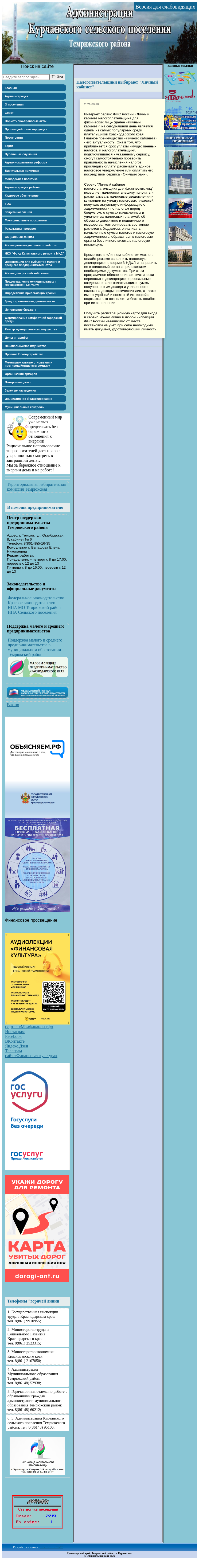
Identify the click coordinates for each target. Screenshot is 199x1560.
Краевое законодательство (31, 602)
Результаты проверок (20, 228)
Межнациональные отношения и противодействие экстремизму (28, 364)
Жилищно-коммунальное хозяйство (31, 245)
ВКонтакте (15, 1041)
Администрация (16, 96)
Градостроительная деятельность (30, 301)
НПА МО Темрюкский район (34, 607)
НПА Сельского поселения (32, 612)
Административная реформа (26, 162)
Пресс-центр (14, 137)
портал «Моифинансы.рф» (29, 1027)
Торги (9, 145)
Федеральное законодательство (36, 598)
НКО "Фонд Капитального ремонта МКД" (34, 253)
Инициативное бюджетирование (28, 398)
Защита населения (18, 212)
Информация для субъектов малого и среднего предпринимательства (32, 263)
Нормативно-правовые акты (25, 121)
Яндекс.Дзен (16, 1046)
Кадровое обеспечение (21, 195)
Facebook (13, 1036)
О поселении (14, 104)
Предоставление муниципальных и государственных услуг (31, 283)
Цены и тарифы (16, 337)
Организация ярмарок (21, 374)
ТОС (8, 203)
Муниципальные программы (26, 220)
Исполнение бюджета (20, 309)
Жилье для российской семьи (27, 273)
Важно (13, 704)
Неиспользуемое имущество (25, 345)
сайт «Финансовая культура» (31, 1055)
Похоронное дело (17, 382)
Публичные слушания (21, 154)
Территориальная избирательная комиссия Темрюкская (36, 486)
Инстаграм (15, 1031)
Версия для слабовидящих (165, 7)
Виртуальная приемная (22, 170)
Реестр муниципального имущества (31, 329)
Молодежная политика (21, 179)
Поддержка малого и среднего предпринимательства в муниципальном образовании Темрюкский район (35, 647)
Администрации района (22, 187)
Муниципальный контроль (24, 407)
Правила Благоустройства (24, 354)
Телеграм (13, 1051)
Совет (9, 112)
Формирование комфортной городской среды (33, 319)
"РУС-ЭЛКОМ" (51, 1547)
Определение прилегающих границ (30, 293)
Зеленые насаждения (20, 390)
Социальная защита (19, 237)
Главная (11, 87)
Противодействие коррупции (26, 129)
